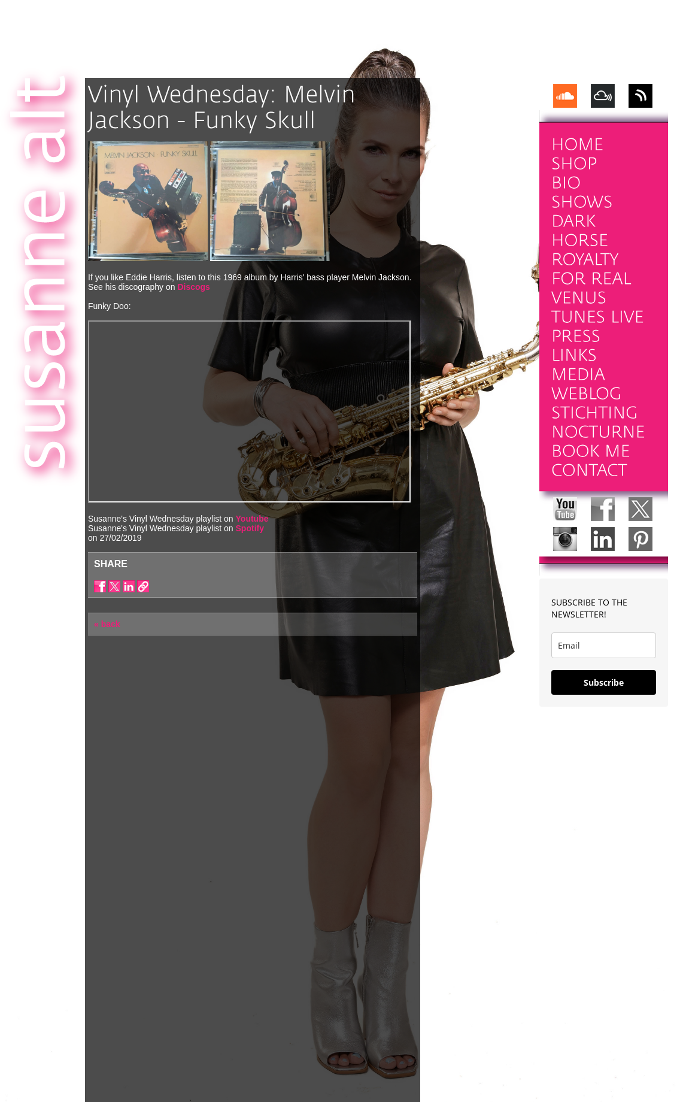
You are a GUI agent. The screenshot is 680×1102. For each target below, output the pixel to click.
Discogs (193, 287)
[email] (603, 645)
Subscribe (604, 682)
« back (107, 624)
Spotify (250, 528)
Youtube (252, 518)
